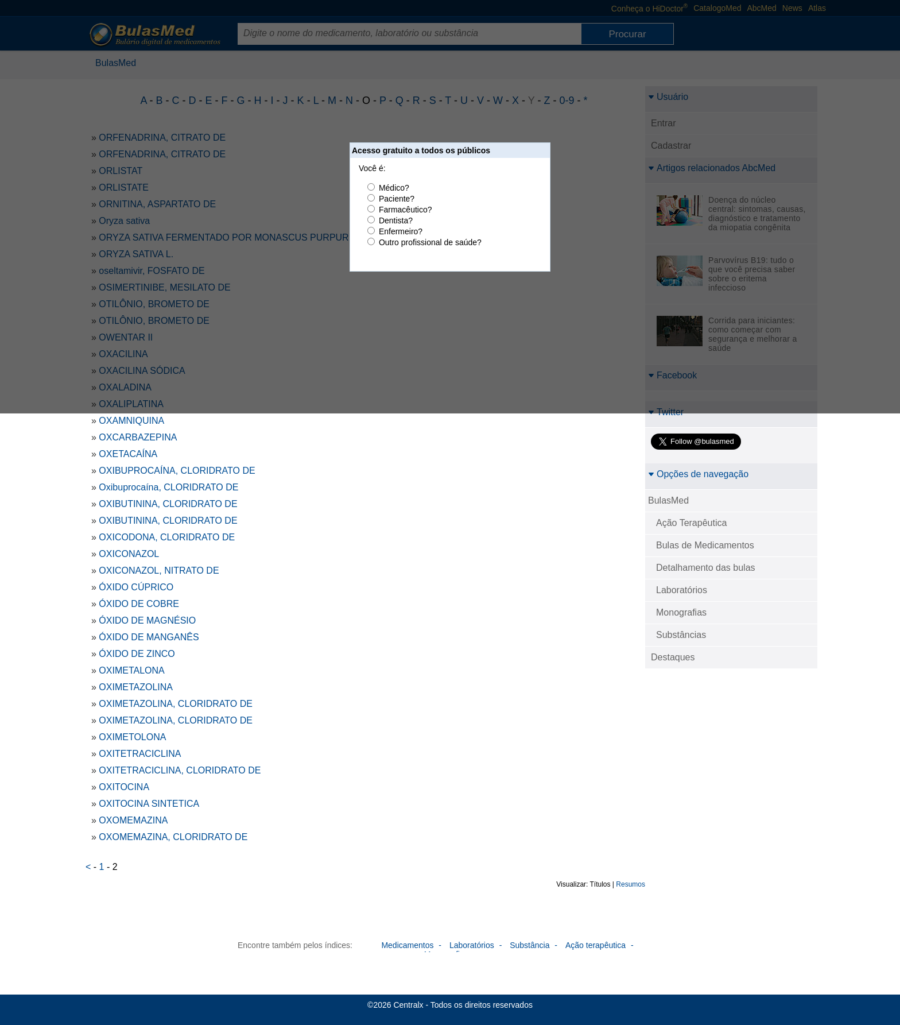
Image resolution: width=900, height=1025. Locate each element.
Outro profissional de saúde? (430, 242)
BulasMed (668, 500)
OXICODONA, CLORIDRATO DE (167, 537)
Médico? (394, 187)
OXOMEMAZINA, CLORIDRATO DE (173, 837)
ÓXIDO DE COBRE (139, 604)
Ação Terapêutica (691, 523)
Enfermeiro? (400, 231)
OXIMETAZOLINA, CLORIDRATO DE (176, 704)
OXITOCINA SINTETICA (149, 804)
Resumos (630, 884)
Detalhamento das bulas (705, 568)
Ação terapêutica (595, 945)
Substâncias (681, 635)
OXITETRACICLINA (140, 754)
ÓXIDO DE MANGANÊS (149, 637)
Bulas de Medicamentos (705, 545)
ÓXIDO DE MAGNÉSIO (147, 620)
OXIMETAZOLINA (136, 687)
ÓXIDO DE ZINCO (136, 654)
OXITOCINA (124, 787)
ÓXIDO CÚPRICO (136, 587)
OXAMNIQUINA (131, 421)
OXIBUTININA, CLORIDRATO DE (168, 504)
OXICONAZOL (129, 554)
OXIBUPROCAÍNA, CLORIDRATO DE (177, 470)
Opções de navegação (698, 474)
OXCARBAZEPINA (138, 437)
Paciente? (396, 198)
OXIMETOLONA (132, 737)
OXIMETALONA (131, 670)
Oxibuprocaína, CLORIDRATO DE (168, 487)
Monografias (681, 612)
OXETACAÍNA (128, 454)
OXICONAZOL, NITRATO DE (159, 570)
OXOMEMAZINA (133, 820)
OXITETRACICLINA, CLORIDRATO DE (180, 770)
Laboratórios (681, 590)
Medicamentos (407, 945)
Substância (529, 945)
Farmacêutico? (405, 209)
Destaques (673, 657)
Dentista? (396, 220)
